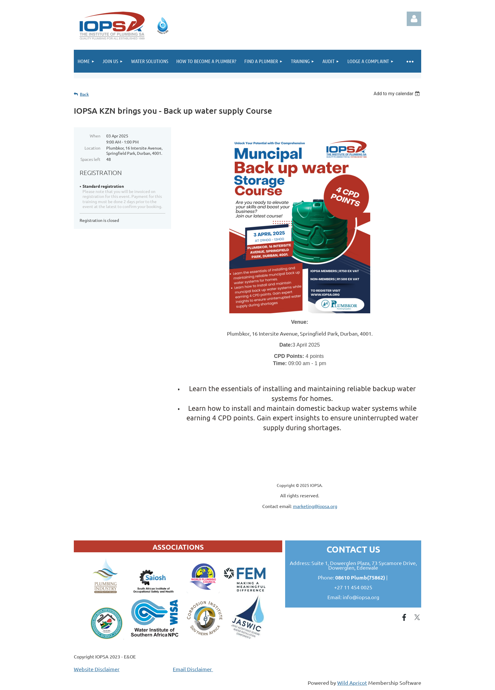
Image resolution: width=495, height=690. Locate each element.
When (95, 135)
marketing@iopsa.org (315, 506)
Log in (414, 19)
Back (84, 94)
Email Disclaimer (193, 669)
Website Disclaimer (97, 669)
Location (92, 147)
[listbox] (397, 93)
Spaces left (90, 159)
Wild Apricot (352, 683)
